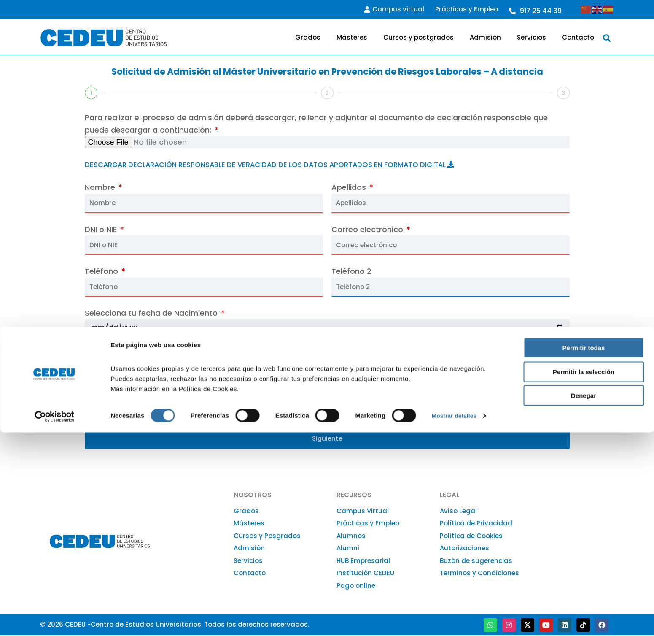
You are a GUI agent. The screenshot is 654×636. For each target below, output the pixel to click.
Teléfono (102, 271)
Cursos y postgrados (418, 37)
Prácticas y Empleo (466, 9)
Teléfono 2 (351, 271)
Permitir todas (583, 551)
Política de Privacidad (476, 524)
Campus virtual (394, 9)
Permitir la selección (583, 575)
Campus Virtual (362, 511)
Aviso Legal (458, 511)
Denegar (583, 599)
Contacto (578, 37)
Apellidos (349, 187)
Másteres (351, 37)
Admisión (485, 37)
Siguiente (327, 439)
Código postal (277, 392)
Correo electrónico (368, 229)
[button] (607, 38)
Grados (307, 37)
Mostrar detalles (456, 619)
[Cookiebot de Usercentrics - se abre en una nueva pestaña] (55, 619)
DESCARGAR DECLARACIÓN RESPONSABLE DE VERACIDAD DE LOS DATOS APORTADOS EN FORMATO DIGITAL (289, 164)
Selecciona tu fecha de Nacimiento (152, 313)
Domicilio (103, 392)
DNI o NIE (102, 229)
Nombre (101, 187)
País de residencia (367, 352)
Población (433, 392)
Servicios (531, 37)
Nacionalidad (111, 352)
